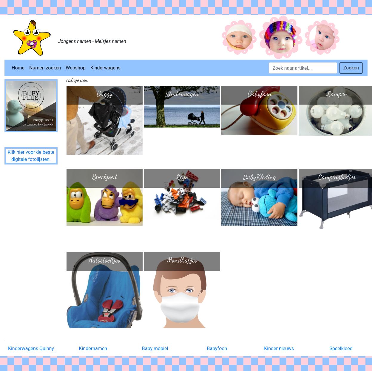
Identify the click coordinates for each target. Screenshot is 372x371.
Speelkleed (340, 348)
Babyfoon (217, 348)
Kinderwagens (105, 68)
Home (18, 68)
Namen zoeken (45, 68)
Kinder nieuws (279, 348)
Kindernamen (93, 348)
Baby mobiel (155, 348)
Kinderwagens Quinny (31, 348)
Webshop (76, 68)
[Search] (303, 68)
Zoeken (351, 68)
